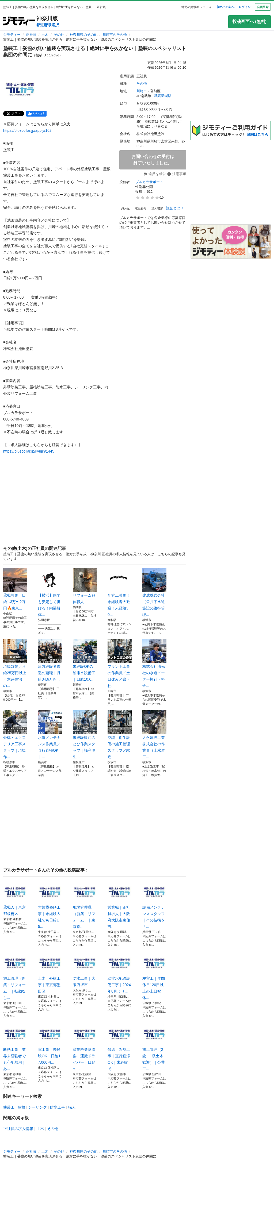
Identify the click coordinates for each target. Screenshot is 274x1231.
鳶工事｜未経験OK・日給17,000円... (50, 1043)
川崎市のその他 (114, 35)
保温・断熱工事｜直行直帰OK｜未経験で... (120, 1046)
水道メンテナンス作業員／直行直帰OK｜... (50, 734)
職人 (72, 1107)
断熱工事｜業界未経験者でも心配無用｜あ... (15, 1046)
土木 (44, 35)
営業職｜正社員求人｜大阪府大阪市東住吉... (120, 904)
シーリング (37, 1107)
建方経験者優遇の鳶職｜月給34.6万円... (50, 660)
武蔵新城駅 (163, 96)
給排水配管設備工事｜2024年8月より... (120, 972)
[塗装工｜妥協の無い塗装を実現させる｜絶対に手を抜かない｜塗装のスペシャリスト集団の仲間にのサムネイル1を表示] (20, 89)
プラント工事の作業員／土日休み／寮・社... (120, 663)
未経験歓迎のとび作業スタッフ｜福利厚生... (85, 734)
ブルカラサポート (149, 182)
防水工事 (57, 1107)
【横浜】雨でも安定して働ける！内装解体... (50, 592)
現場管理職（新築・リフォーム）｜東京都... (85, 904)
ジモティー (12, 35)
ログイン (244, 7)
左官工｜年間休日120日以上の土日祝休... (154, 975)
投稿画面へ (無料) (250, 21)
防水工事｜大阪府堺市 (85, 969)
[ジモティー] (19, 21)
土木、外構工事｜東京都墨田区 (50, 972)
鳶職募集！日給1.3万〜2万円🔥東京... (15, 589)
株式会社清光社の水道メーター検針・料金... (154, 663)
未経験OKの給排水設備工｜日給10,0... (85, 660)
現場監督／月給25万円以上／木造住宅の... (15, 663)
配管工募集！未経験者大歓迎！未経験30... (120, 592)
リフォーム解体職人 (85, 586)
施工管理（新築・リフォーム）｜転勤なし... (15, 975)
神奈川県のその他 (83, 35)
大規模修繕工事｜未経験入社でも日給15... (50, 904)
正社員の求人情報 (18, 1128)
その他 (59, 35)
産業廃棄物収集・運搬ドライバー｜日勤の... (85, 1046)
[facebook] (36, 114)
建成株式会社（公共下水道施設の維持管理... (154, 592)
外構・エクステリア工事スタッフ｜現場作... (15, 734)
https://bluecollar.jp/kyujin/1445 (28, 451)
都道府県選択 (47, 25)
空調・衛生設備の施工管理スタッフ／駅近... (120, 734)
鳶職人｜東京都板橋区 (15, 898)
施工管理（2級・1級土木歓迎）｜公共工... (154, 1046)
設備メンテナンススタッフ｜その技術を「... (154, 904)
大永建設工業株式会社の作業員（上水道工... (154, 734)
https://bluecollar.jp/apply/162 (27, 130)
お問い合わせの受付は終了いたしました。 (152, 159)
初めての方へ (225, 7)
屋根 (21, 1107)
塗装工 (8, 1107)
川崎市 (141, 91)
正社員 (31, 35)
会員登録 (263, 7)
